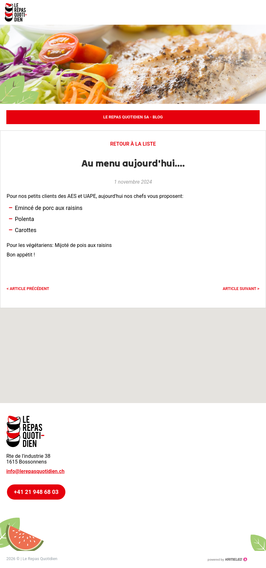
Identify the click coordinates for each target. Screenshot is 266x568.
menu (256, 12)
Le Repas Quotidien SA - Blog (133, 117)
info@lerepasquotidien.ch (35, 471)
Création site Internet (227, 559)
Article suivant (241, 288)
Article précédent (28, 288)
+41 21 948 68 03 (36, 492)
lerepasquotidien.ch (19, 12)
